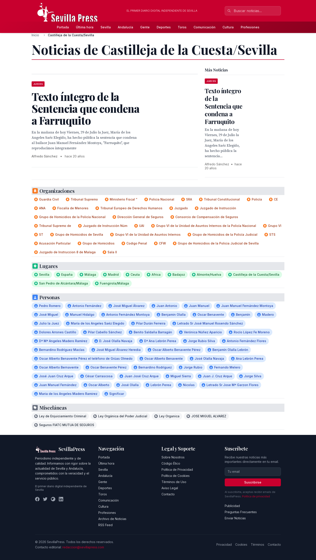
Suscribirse (252, 482)
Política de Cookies (176, 476)
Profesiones (250, 27)
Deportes (164, 27)
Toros (182, 27)
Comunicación (204, 27)
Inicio (35, 35)
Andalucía (125, 27)
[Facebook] (37, 499)
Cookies (241, 544)
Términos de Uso (174, 482)
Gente (145, 27)
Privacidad (224, 544)
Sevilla (106, 27)
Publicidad (232, 506)
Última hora (84, 27)
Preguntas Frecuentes (241, 512)
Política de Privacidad (177, 469)
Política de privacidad (256, 496)
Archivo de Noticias (112, 519)
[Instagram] (53, 499)
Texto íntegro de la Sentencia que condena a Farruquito (223, 106)
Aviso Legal (170, 488)
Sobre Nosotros (173, 457)
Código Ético (171, 463)
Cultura (228, 27)
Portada (63, 27)
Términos (257, 544)
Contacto (168, 494)
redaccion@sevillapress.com (83, 547)
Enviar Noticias (235, 518)
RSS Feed (105, 525)
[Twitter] (45, 499)
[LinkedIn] (61, 499)
